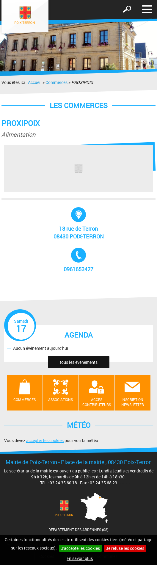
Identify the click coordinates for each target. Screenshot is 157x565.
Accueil (35, 82)
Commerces (56, 82)
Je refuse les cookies (125, 548)
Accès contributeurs (96, 402)
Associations (60, 399)
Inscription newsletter (132, 402)
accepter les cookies (45, 440)
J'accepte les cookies (80, 548)
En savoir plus (80, 558)
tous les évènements (79, 362)
